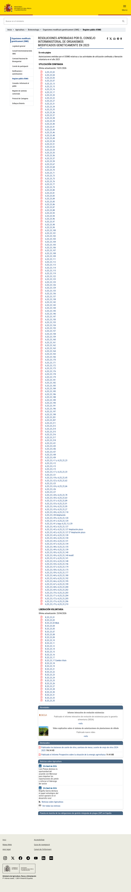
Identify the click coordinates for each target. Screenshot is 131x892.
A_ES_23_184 (50, 388)
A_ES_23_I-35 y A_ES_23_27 (56, 509)
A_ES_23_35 (50, 109)
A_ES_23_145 (50, 311)
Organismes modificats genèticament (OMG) (61, 30)
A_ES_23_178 (50, 374)
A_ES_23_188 (50, 397)
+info (80, 723)
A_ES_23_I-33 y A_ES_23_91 (56, 503)
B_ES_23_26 (50, 683)
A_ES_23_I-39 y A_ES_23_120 (56, 518)
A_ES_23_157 (50, 331)
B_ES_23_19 (50, 666)
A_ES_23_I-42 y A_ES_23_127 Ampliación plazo (64, 529)
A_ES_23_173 (50, 368)
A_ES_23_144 (50, 308)
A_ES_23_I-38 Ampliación (55, 515)
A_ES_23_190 (50, 403)
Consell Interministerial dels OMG (22, 52)
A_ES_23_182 (50, 383)
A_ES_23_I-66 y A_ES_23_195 (56, 581)
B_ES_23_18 (50, 663)
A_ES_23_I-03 (50, 446)
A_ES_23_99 (50, 227)
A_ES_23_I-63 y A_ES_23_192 (56, 578)
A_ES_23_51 (50, 144)
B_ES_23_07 (50, 631)
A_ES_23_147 (50, 316)
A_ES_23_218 (50, 440)
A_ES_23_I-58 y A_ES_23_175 (56, 570)
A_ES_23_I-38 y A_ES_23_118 (56, 512)
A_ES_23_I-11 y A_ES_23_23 (56, 460)
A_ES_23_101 (50, 233)
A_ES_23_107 (50, 250)
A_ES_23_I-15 (50, 469)
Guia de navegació (42, 844)
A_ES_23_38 (50, 118)
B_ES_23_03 (50, 620)
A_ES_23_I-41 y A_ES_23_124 (56, 521)
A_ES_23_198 (50, 414)
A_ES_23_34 (50, 106)
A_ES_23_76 (50, 181)
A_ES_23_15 (50, 86)
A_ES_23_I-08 (50, 454)
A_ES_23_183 (50, 385)
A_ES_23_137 (50, 296)
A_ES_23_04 (50, 75)
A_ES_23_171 (50, 362)
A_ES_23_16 (50, 89)
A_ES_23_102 (50, 236)
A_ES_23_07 (50, 81)
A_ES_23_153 (50, 322)
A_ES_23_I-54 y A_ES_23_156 (56, 564)
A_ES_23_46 (50, 132)
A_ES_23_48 (50, 135)
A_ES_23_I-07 (50, 452)
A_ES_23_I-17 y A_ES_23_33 (56, 472)
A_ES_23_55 (50, 152)
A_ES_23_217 (50, 437)
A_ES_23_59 (50, 161)
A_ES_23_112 (50, 262)
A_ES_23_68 (50, 167)
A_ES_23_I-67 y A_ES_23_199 (56, 584)
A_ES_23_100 (50, 230)
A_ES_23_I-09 (50, 457)
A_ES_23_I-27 (50, 492)
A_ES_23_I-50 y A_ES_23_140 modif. (59, 555)
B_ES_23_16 (50, 654)
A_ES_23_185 (50, 391)
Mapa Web (7, 844)
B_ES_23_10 (50, 640)
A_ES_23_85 (50, 201)
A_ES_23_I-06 (50, 449)
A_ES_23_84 (50, 198)
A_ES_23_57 (50, 158)
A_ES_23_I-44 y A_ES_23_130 (56, 538)
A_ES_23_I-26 (50, 489)
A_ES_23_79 (50, 187)
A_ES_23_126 (50, 285)
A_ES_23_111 (50, 259)
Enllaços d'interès (18, 103)
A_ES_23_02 (50, 72)
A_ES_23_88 (50, 210)
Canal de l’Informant (42, 849)
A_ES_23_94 (50, 216)
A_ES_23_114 (50, 268)
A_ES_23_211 (50, 423)
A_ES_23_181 (50, 380)
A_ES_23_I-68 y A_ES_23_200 (56, 587)
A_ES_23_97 (50, 221)
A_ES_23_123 (50, 279)
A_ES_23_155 (50, 328)
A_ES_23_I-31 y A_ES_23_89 (56, 500)
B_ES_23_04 (50, 626)
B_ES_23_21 (50, 669)
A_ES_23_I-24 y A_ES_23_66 (56, 486)
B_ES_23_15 (50, 652)
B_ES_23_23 (50, 674)
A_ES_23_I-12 (50, 463)
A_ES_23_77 (50, 184)
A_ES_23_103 (50, 239)
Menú (124, 10)
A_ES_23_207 (50, 420)
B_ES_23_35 (50, 700)
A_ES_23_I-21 (50, 475)
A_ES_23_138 (50, 299)
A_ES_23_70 (50, 170)
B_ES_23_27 (50, 686)
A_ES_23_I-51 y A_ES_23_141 (56, 558)
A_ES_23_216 (50, 434)
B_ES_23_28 (50, 689)
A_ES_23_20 (50, 95)
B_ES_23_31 (50, 695)
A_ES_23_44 (50, 129)
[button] (124, 7)
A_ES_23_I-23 (50, 483)
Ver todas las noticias (49, 806)
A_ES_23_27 (50, 101)
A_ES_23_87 (50, 207)
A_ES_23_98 (50, 224)
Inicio (9, 30)
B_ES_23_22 (50, 672)
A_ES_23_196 (50, 408)
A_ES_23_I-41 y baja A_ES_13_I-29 (58, 523)
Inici (4, 839)
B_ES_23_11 (50, 643)
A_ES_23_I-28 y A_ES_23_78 (56, 495)
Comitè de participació (20, 66)
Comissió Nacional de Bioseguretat (20, 60)
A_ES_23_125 (50, 282)
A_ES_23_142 (50, 302)
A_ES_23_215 (50, 431)
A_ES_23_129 (50, 288)
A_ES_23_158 (50, 334)
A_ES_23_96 (50, 219)
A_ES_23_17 (50, 92)
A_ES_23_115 (50, 270)
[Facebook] (108, 39)
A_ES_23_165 (50, 354)
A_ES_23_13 (50, 83)
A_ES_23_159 (50, 337)
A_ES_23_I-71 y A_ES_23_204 (56, 595)
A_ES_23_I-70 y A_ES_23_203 (56, 593)
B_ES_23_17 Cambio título (55, 660)
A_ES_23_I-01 (50, 443)
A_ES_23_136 (50, 293)
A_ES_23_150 (50, 319)
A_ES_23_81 (50, 193)
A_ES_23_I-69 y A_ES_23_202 (56, 590)
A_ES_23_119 (50, 273)
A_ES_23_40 (50, 124)
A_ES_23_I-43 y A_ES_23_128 (56, 535)
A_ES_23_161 (50, 342)
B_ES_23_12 (50, 646)
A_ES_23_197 (50, 411)
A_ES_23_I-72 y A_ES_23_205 (56, 598)
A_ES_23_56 (50, 155)
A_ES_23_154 (50, 325)
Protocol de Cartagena (20, 98)
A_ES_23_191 (50, 406)
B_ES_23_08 (50, 634)
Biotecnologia (33, 30)
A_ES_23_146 (50, 314)
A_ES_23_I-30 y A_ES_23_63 (56, 498)
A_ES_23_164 (50, 351)
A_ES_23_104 (50, 242)
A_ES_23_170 (50, 360)
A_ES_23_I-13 (50, 466)
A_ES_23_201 (50, 417)
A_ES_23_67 (50, 164)
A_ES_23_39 (50, 121)
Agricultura (19, 30)
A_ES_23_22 (50, 98)
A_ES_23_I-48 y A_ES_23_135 (56, 547)
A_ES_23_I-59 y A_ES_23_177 (56, 572)
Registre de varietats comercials (19, 92)
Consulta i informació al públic (20, 84)
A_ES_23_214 (50, 429)
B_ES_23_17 (50, 657)
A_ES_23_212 (50, 426)
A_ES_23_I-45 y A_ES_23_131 (56, 541)
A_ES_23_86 (50, 204)
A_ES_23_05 (50, 78)
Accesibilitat (39, 839)
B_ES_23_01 (50, 617)
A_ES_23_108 (50, 253)
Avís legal (7, 849)
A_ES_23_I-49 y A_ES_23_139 (56, 549)
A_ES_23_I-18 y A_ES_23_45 (56, 477)
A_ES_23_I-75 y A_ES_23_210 (56, 604)
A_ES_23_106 (50, 247)
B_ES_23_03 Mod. (52, 623)
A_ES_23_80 (50, 190)
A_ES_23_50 (50, 141)
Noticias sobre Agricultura (52, 802)
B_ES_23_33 (50, 698)
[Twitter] (111, 38)
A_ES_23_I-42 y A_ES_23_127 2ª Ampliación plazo (65, 532)
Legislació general (18, 46)
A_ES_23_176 (50, 371)
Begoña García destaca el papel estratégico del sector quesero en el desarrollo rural (48, 794)
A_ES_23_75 (50, 178)
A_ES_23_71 (50, 173)
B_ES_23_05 (50, 629)
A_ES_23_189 (50, 400)
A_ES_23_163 (50, 348)
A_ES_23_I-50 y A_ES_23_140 (56, 552)
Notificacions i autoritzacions (17, 72)
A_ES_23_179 (50, 377)
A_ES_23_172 (50, 365)
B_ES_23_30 (50, 692)
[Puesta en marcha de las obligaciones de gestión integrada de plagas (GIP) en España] (80, 822)
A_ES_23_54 (50, 150)
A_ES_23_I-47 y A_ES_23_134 (56, 544)
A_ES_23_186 (50, 394)
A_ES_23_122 (50, 276)
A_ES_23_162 (50, 345)
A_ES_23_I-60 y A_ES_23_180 (56, 575)
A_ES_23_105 (50, 245)
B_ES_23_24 (50, 677)
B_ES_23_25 (50, 680)
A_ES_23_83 (50, 196)
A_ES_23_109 (50, 256)
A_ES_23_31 (50, 104)
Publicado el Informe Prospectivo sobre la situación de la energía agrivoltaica (73, 754)
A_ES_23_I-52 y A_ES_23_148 (56, 561)
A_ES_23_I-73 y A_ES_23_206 (56, 601)
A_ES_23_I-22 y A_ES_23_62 (56, 480)
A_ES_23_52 (50, 147)
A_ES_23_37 (50, 115)
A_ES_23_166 (50, 357)
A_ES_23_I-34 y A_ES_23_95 (56, 506)
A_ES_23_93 (50, 213)
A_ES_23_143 (50, 305)
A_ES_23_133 (50, 291)
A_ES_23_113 (50, 265)
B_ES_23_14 (50, 649)
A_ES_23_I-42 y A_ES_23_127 (56, 526)
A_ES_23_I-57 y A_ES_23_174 (56, 567)
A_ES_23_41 (50, 127)
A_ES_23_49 (50, 138)
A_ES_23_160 (50, 339)
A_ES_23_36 (50, 112)
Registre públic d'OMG (20, 79)
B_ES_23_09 (50, 637)
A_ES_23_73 (50, 175)
